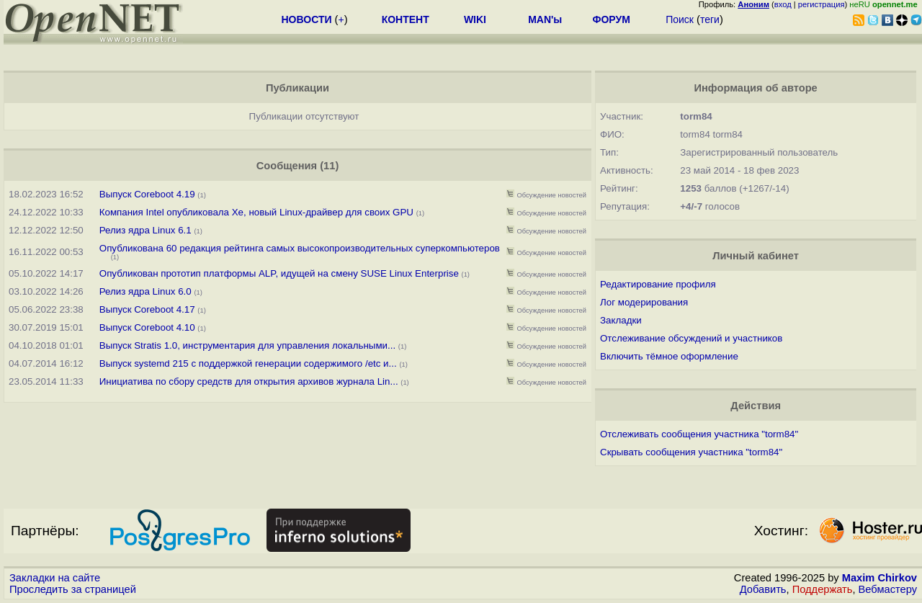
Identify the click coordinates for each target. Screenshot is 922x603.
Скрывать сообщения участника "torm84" (691, 452)
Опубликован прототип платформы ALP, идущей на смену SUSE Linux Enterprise (279, 273)
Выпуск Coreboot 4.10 (147, 327)
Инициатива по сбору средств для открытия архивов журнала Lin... (248, 381)
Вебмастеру (888, 589)
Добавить (763, 589)
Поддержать (822, 589)
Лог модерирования (644, 302)
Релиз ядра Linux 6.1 (145, 230)
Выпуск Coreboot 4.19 (147, 194)
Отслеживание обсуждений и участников (691, 338)
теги (710, 19)
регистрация (821, 4)
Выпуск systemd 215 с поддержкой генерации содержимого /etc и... (248, 363)
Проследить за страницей (72, 589)
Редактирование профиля (658, 284)
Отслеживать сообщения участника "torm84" (699, 434)
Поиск (680, 19)
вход (783, 4)
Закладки (621, 320)
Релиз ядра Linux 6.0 (145, 291)
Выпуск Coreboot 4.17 (147, 309)
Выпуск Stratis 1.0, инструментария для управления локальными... (247, 345)
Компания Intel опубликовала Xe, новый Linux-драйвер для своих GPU (256, 212)
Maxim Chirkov (879, 578)
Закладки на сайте (54, 578)
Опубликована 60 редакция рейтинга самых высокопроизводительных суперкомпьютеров (299, 248)
